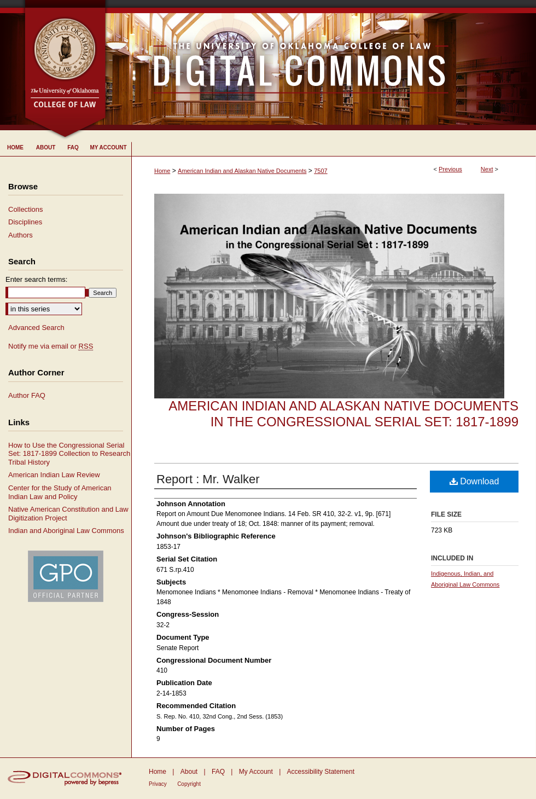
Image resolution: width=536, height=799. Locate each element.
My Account (256, 771)
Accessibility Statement (320, 771)
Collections (25, 209)
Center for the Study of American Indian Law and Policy (60, 492)
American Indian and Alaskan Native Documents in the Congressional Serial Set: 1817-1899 (343, 413)
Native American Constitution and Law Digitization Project (68, 513)
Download (474, 481)
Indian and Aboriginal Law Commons (66, 530)
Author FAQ (26, 395)
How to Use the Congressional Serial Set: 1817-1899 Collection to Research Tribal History (69, 453)
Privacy (158, 784)
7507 (320, 170)
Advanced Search (36, 327)
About (188, 771)
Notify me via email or (50, 346)
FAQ (218, 771)
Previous (450, 169)
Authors (20, 235)
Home (162, 170)
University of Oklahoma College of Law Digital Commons (321, 65)
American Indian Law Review (54, 475)
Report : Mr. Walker (208, 479)
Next (487, 169)
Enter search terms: (36, 279)
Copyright (189, 784)
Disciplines (25, 222)
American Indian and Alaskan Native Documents (242, 170)
